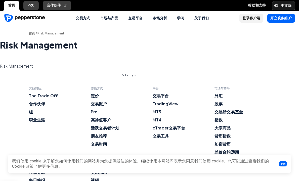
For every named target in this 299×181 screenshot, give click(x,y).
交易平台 (135, 18)
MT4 (157, 119)
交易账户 (99, 103)
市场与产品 (109, 18)
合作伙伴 (57, 5)
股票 (219, 103)
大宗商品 (223, 127)
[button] (283, 163)
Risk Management (50, 33)
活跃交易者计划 (105, 127)
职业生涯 (37, 119)
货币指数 (223, 136)
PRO (31, 5)
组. (32, 111)
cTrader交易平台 (169, 127)
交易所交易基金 (229, 111)
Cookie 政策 (23, 166)
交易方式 (83, 18)
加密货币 (223, 144)
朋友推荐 (99, 136)
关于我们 (201, 18)
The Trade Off (43, 95)
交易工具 (161, 136)
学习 (180, 18)
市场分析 (160, 18)
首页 (11, 5)
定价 (95, 95)
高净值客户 (101, 119)
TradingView (166, 103)
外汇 (219, 95)
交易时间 (99, 144)
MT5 (157, 111)
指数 (219, 119)
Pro (94, 111)
